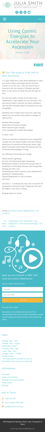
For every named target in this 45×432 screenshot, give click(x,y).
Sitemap (5, 386)
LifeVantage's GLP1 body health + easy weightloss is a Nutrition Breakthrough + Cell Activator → (25, 223)
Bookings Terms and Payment (13, 381)
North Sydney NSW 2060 (12, 403)
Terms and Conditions (10, 378)
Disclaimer (6, 375)
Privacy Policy (7, 383)
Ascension (13, 211)
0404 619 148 (9, 399)
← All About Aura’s (4, 223)
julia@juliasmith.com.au (12, 407)
